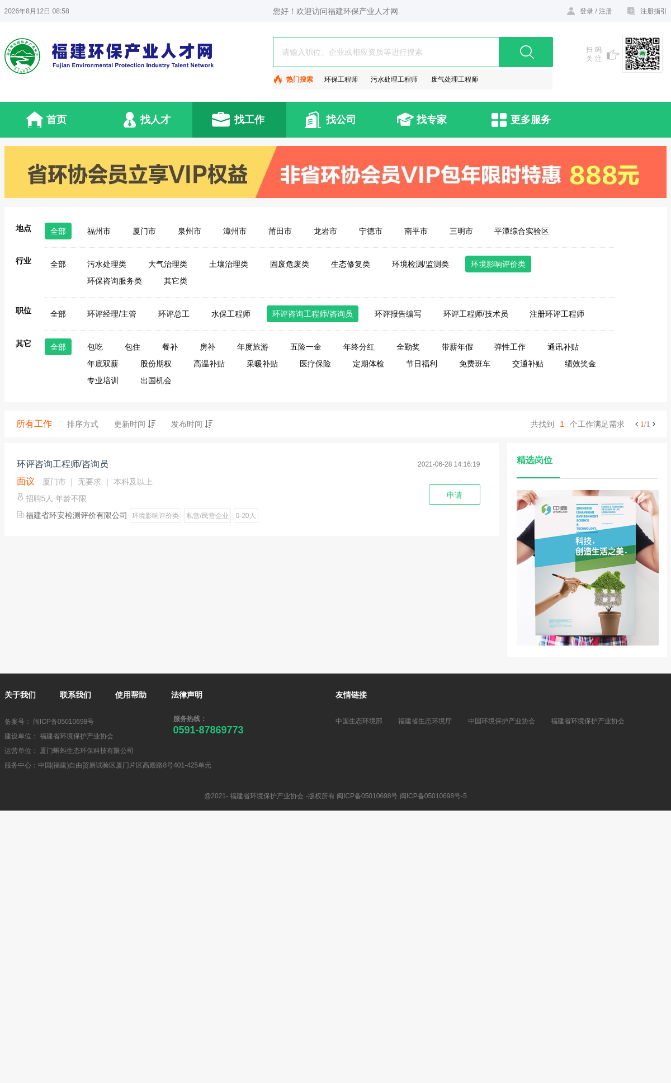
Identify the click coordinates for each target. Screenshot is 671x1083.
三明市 (461, 231)
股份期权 (156, 363)
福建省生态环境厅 (425, 721)
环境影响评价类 (498, 264)
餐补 (170, 346)
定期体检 (368, 363)
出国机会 (156, 380)
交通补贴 (528, 363)
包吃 (95, 346)
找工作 (249, 119)
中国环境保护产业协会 (501, 721)
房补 (207, 346)
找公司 (341, 119)
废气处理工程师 (454, 79)
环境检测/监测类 (420, 264)
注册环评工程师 (557, 313)
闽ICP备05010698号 (63, 722)
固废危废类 (289, 264)
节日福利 (421, 363)
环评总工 (174, 313)
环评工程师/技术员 (475, 313)
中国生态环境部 (359, 721)
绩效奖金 (580, 363)
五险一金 (306, 346)
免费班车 (474, 363)
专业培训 (103, 380)
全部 (58, 231)
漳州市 (235, 231)
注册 (605, 11)
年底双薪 (103, 363)
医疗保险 (315, 363)
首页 (56, 119)
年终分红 (359, 346)
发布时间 (191, 424)
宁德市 (370, 231)
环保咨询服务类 (114, 280)
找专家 (432, 119)
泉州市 (189, 231)
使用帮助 (131, 694)
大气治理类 (167, 264)
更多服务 (531, 119)
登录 (586, 11)
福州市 (99, 231)
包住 (132, 346)
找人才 (155, 119)
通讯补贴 (563, 346)
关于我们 (20, 694)
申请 (454, 495)
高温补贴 (209, 363)
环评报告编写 (398, 313)
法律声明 (186, 694)
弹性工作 (510, 346)
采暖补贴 (262, 363)
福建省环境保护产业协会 (588, 721)
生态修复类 (350, 264)
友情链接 (351, 694)
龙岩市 (325, 231)
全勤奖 (408, 346)
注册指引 (653, 11)
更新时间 (134, 424)
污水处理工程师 (394, 79)
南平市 (416, 231)
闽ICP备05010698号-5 (433, 796)
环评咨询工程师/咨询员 (312, 313)
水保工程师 (231, 313)
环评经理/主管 (111, 313)
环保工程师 (341, 79)
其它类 (175, 280)
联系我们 (75, 694)
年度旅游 (252, 346)
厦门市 (144, 231)
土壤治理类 (228, 264)
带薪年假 (457, 346)
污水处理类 (106, 264)
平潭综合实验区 (521, 231)
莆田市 (280, 231)
